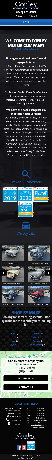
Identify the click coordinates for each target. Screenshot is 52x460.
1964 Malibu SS (13, 263)
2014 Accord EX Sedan (39, 284)
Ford (13, 337)
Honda (36, 337)
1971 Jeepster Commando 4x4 (13, 284)
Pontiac (36, 341)
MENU (26, 22)
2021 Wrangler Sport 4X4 (39, 305)
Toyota (13, 344)
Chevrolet (36, 333)
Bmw (13, 333)
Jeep (13, 341)
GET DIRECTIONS (25, 378)
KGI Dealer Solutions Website (23, 455)
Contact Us (15, 424)
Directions (20, 16)
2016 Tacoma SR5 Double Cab (39, 263)
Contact (32, 16)
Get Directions (15, 417)
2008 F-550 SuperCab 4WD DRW (13, 305)
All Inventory (36, 344)
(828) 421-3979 (26, 11)
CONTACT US (26, 387)
